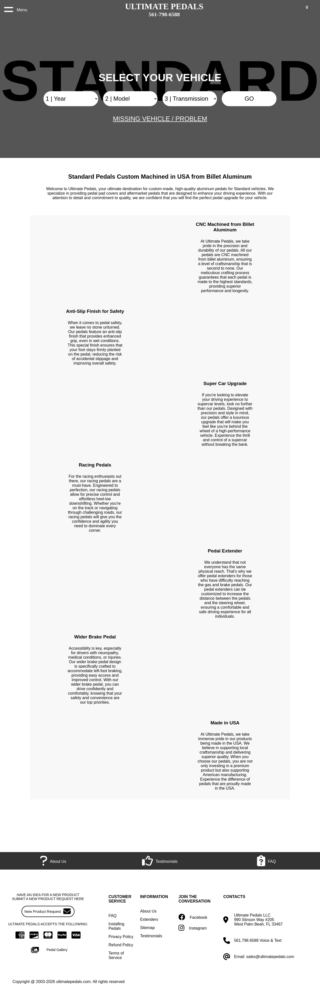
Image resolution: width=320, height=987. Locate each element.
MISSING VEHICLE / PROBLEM (160, 118)
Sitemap (147, 928)
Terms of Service (116, 955)
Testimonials (151, 936)
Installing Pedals (116, 926)
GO (249, 98)
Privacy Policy (121, 937)
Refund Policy (120, 945)
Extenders (149, 919)
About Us (148, 911)
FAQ (112, 916)
